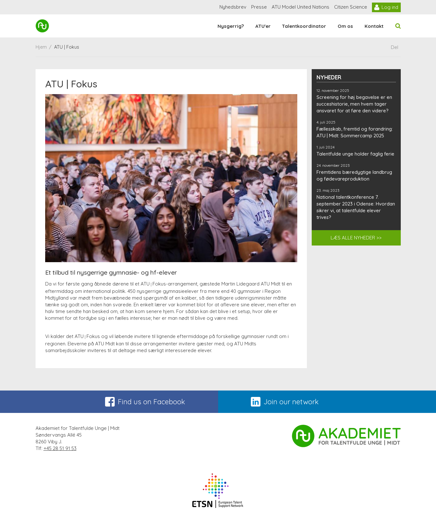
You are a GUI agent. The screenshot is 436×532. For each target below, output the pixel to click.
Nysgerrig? (231, 26)
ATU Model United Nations (300, 7)
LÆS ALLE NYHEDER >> (356, 238)
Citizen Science (350, 7)
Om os (345, 26)
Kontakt (374, 26)
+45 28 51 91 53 (60, 448)
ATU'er (263, 26)
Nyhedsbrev (232, 7)
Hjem (41, 47)
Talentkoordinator (304, 26)
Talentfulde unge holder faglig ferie (355, 154)
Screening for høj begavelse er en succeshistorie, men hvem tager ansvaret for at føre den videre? (354, 104)
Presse (259, 7)
